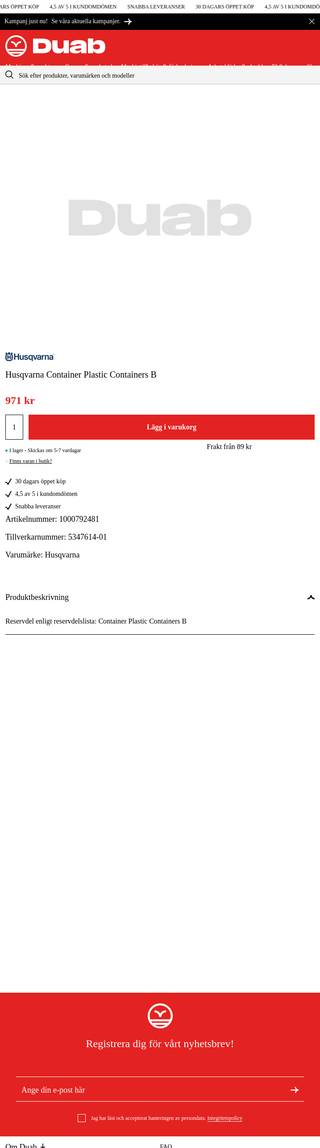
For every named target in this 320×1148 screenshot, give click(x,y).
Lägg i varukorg (171, 427)
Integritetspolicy (225, 1118)
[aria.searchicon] (9, 75)
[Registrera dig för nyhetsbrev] (295, 1089)
